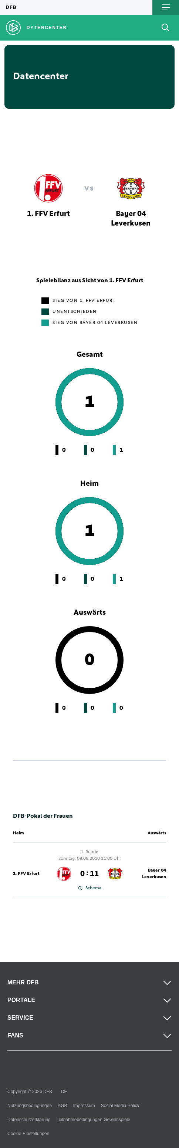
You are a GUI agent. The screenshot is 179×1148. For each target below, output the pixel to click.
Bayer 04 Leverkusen (154, 873)
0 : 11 (89, 873)
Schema (89, 888)
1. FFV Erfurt (26, 874)
